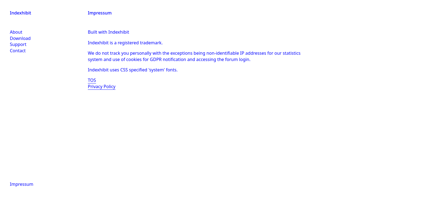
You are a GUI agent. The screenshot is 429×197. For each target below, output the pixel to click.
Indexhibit (20, 13)
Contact (18, 51)
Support (18, 44)
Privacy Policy (101, 86)
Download (20, 38)
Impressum (21, 184)
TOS (92, 80)
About (16, 32)
